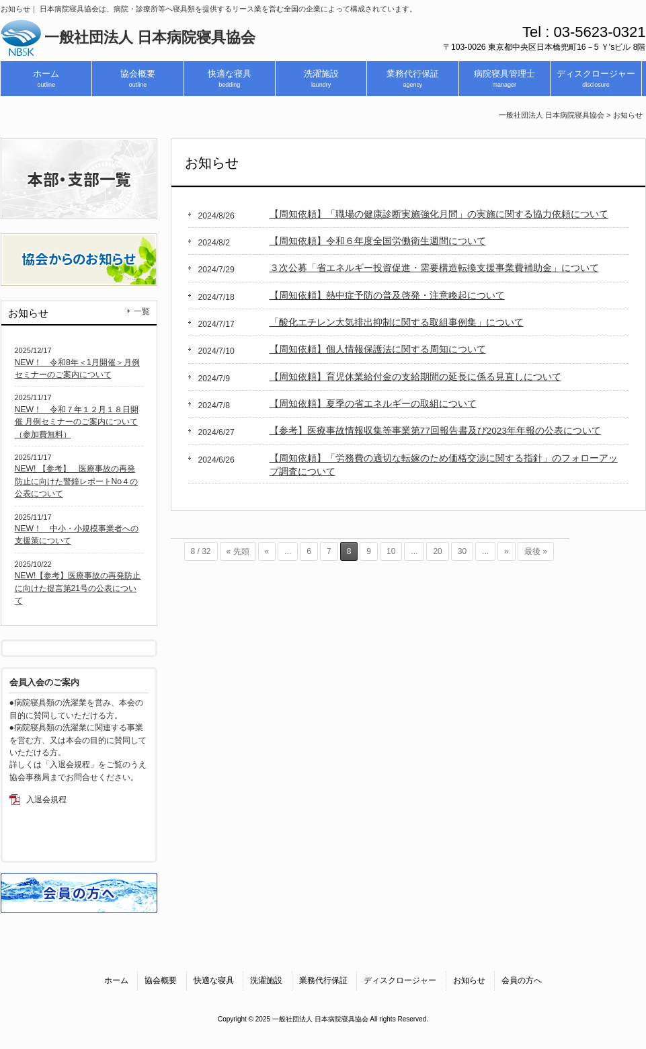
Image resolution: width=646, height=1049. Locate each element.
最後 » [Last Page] (535, 551)
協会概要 (161, 980)
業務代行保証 (323, 980)
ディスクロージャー (400, 980)
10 (391, 551)
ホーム (116, 980)
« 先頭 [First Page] (238, 551)
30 (462, 551)
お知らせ (469, 980)
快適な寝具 (214, 980)
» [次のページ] (506, 551)
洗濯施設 (266, 980)
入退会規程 (46, 799)
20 (437, 551)
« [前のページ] (267, 551)
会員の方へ (521, 980)
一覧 (142, 311)
